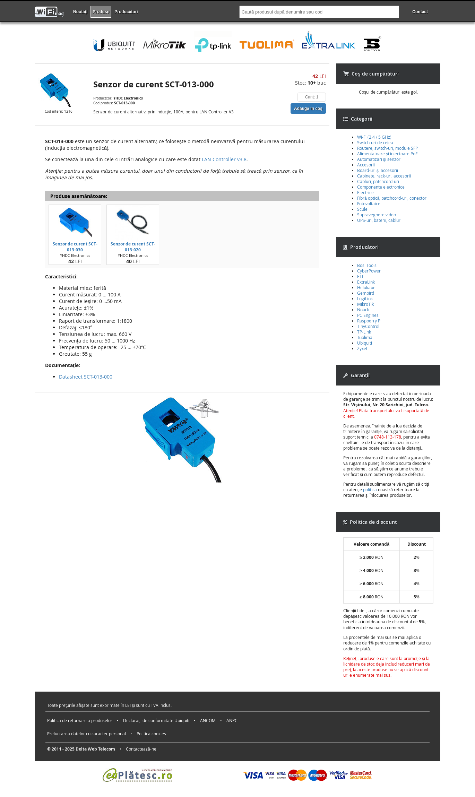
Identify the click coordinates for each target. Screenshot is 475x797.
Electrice (365, 192)
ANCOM (208, 720)
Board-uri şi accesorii (377, 170)
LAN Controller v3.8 (224, 159)
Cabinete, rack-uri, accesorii (384, 176)
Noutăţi (80, 11)
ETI (360, 276)
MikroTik (365, 304)
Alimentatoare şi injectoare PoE (387, 153)
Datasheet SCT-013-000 (85, 376)
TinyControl (368, 326)
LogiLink (365, 298)
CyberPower (369, 271)
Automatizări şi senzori (379, 159)
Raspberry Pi (369, 320)
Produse (101, 11)
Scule (362, 209)
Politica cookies (151, 733)
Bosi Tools (367, 265)
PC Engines (368, 315)
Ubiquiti (364, 343)
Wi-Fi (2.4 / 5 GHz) (374, 137)
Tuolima (364, 337)
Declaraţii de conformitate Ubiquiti (156, 720)
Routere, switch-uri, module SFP (387, 148)
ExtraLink (366, 282)
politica (370, 489)
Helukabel (367, 287)
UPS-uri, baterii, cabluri (379, 220)
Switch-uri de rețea (375, 142)
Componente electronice (381, 187)
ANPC (232, 720)
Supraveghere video (376, 214)
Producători (126, 11)
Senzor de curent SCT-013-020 (133, 247)
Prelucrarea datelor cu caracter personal (86, 733)
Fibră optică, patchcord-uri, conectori (392, 198)
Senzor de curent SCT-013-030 (75, 247)
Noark (363, 309)
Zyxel (362, 348)
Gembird (365, 293)
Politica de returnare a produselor (79, 720)
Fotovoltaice (368, 203)
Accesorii (366, 164)
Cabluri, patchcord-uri (378, 181)
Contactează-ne (141, 749)
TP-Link (364, 332)
